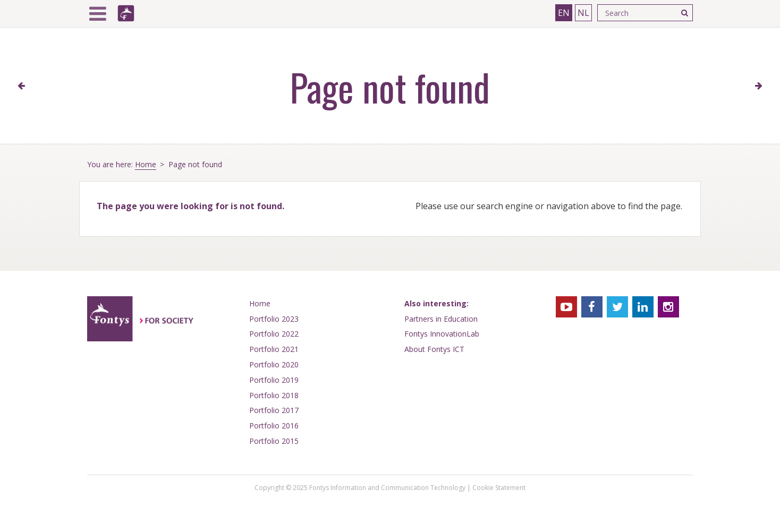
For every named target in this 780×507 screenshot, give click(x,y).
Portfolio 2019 (274, 380)
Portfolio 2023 (274, 319)
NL (583, 13)
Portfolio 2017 (274, 410)
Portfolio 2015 (274, 441)
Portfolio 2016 (274, 425)
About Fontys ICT (434, 349)
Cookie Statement (498, 487)
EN (564, 13)
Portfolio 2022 (274, 334)
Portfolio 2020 (274, 364)
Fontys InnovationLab (441, 334)
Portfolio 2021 (274, 349)
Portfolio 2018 (274, 395)
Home (145, 164)
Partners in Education (441, 319)
